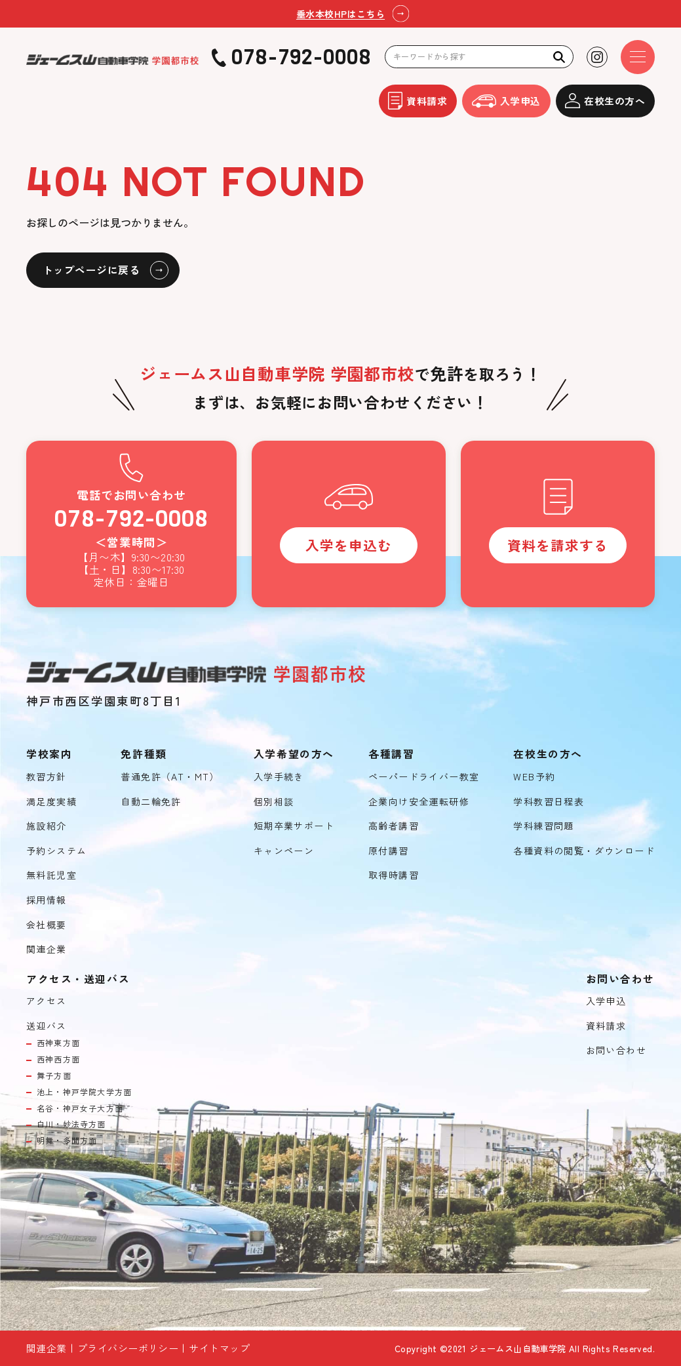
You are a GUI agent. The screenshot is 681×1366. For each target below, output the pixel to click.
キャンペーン (284, 851)
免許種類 (143, 754)
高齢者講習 (393, 826)
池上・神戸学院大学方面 (84, 1092)
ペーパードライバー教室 (423, 777)
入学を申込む (348, 545)
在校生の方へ (605, 100)
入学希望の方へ (294, 754)
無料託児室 (51, 875)
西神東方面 (58, 1042)
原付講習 (388, 851)
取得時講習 (393, 875)
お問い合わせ (616, 1050)
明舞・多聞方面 (67, 1140)
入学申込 (506, 101)
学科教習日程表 (548, 801)
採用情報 (46, 900)
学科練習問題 (543, 826)
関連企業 (46, 949)
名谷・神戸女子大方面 (80, 1108)
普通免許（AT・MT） (170, 777)
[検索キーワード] (479, 56)
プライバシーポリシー (128, 1348)
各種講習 (391, 754)
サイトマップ (219, 1348)
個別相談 (274, 801)
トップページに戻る (91, 269)
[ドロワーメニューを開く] (638, 57)
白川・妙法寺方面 (71, 1124)
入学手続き (279, 777)
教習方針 (46, 777)
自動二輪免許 (151, 801)
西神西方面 (58, 1059)
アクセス (46, 1001)
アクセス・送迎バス (78, 979)
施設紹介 (46, 826)
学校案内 (49, 754)
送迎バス (46, 1026)
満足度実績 (51, 801)
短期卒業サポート (294, 826)
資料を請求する (557, 545)
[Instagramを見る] (597, 57)
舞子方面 (54, 1075)
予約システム (56, 851)
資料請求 (417, 101)
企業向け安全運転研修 (418, 801)
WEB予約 (534, 777)
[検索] (559, 57)
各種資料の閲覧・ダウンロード (584, 851)
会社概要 (46, 925)
